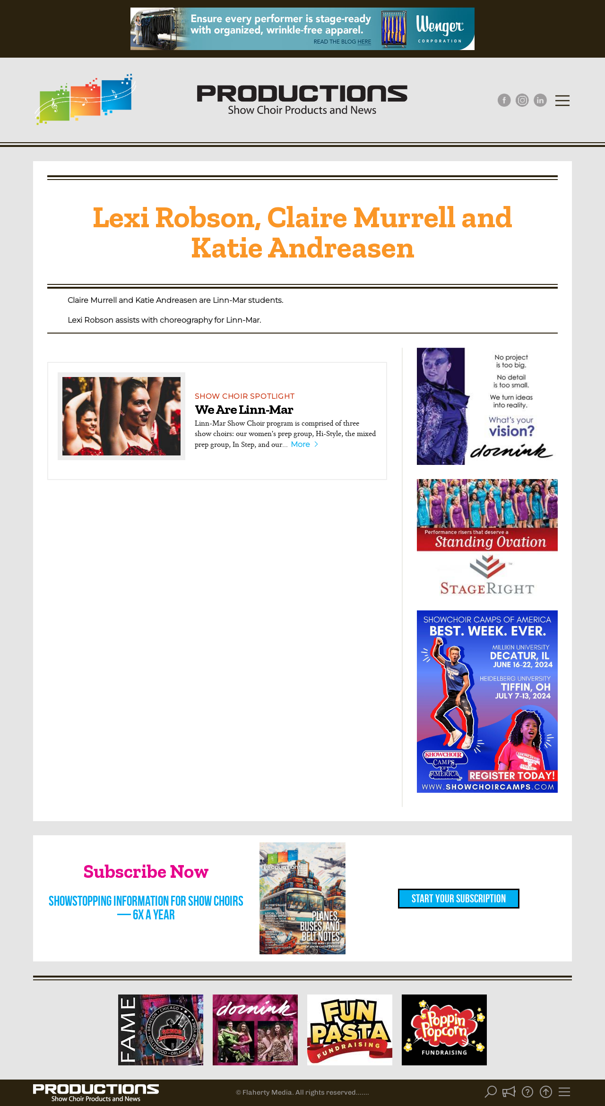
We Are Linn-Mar (244, 409)
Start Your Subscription (459, 898)
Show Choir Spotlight (244, 396)
